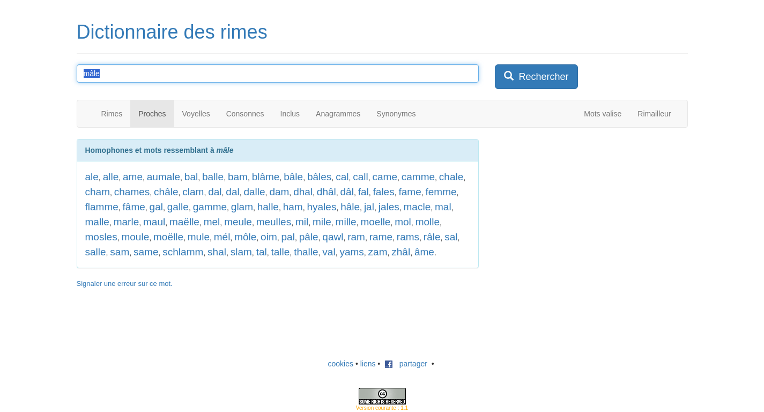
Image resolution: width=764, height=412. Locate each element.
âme (424, 252)
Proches (152, 113)
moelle (375, 221)
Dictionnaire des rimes (172, 32)
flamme (101, 206)
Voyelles (196, 113)
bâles (319, 176)
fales (384, 191)
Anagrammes (338, 113)
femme (441, 191)
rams (408, 236)
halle (268, 206)
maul (154, 221)
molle (428, 221)
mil (301, 221)
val (328, 252)
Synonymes (396, 113)
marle (126, 221)
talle (280, 252)
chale (451, 176)
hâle (350, 206)
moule (135, 236)
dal (214, 191)
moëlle (168, 236)
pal (288, 236)
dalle (254, 191)
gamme (210, 206)
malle (97, 221)
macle (417, 206)
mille (346, 221)
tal (261, 252)
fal (363, 191)
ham (293, 206)
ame (133, 176)
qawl (332, 236)
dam (279, 191)
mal (443, 206)
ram (356, 236)
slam (241, 252)
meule (238, 221)
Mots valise (602, 113)
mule (199, 236)
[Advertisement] (575, 206)
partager (405, 363)
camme (418, 176)
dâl (347, 191)
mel (212, 221)
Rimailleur (654, 113)
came (385, 176)
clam (193, 191)
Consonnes (245, 113)
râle (432, 236)
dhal (303, 191)
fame (409, 191)
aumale (163, 176)
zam (378, 252)
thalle (306, 252)
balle (213, 176)
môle (245, 236)
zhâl (400, 252)
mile (322, 221)
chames (132, 191)
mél (222, 236)
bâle (293, 176)
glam (242, 206)
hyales (321, 206)
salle (95, 252)
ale (92, 176)
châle (166, 191)
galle (178, 206)
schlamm (182, 252)
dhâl (326, 191)
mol (403, 221)
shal (216, 252)
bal (191, 176)
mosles (101, 236)
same (145, 252)
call (360, 176)
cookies (340, 363)
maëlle (184, 221)
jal (369, 206)
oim (269, 236)
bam (238, 176)
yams (351, 252)
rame (380, 236)
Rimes (112, 113)
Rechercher (536, 76)
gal (156, 206)
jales (389, 206)
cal (342, 176)
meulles (273, 221)
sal (450, 236)
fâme (134, 206)
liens (368, 363)
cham (97, 191)
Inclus (290, 113)
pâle (308, 236)
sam (119, 252)
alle (111, 176)
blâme (266, 176)
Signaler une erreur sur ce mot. (125, 283)
